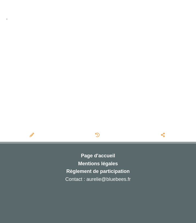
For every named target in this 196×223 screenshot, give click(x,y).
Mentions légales (98, 163)
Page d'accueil (98, 155)
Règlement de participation (98, 171)
